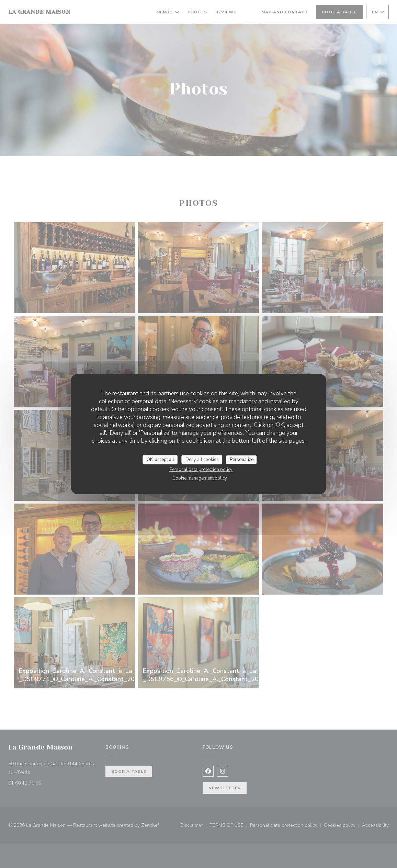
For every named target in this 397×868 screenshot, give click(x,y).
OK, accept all (160, 459)
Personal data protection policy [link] (200, 469)
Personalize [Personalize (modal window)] (241, 459)
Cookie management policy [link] (199, 478)
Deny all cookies (202, 459)
